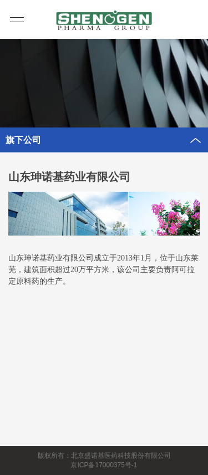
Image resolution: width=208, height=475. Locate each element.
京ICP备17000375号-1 (103, 465)
